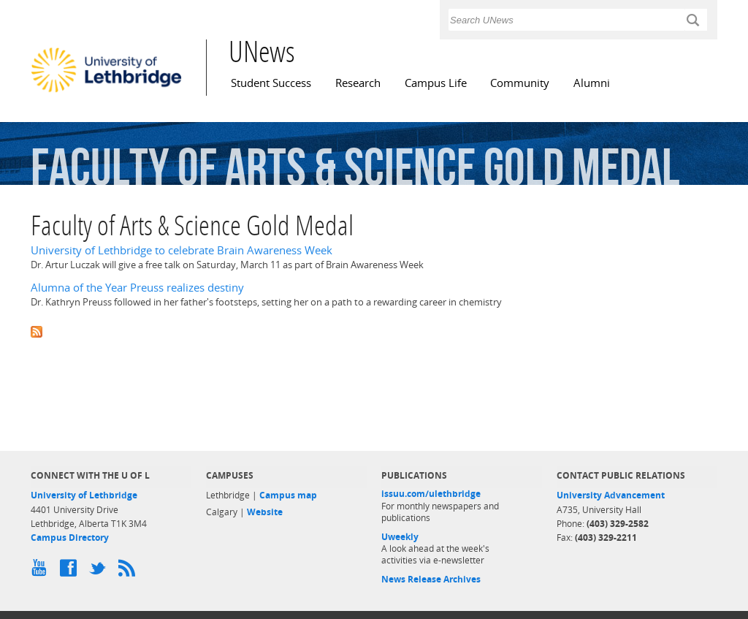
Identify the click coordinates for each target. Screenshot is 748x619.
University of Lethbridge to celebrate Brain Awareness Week (181, 250)
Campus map (288, 495)
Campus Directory (70, 537)
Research (358, 83)
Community (519, 83)
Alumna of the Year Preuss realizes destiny (137, 287)
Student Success (271, 83)
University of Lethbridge (84, 495)
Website (265, 511)
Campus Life (436, 83)
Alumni (591, 83)
